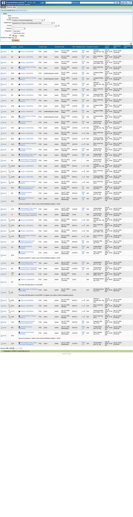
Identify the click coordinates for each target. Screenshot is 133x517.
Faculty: (9, 20)
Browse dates (11, 7)
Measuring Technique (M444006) (26, 198)
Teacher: (9, 28)
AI (82, 166)
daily (15, 36)
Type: (10, 18)
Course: (9, 25)
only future (17, 31)
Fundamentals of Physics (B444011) (27, 68)
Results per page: (6, 37)
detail (4, 51)
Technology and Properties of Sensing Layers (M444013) (28, 160)
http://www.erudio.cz (21, 10)
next (21, 348)
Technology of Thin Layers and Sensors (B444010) (28, 155)
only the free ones (19, 33)
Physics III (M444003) (27, 274)
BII (83, 128)
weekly (22, 36)
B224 (83, 50)
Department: (8, 22)
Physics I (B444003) (27, 57)
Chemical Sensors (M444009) (25, 122)
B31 (83, 187)
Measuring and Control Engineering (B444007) (27, 187)
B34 (83, 241)
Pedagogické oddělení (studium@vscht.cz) (16, 351)
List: (10, 35)
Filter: (5, 14)
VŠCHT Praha (66, 354)
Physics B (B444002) (27, 51)
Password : (75, 2)
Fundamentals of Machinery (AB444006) (28, 290)
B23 (83, 72)
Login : (42, 2)
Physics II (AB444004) (27, 279)
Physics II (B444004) (27, 62)
